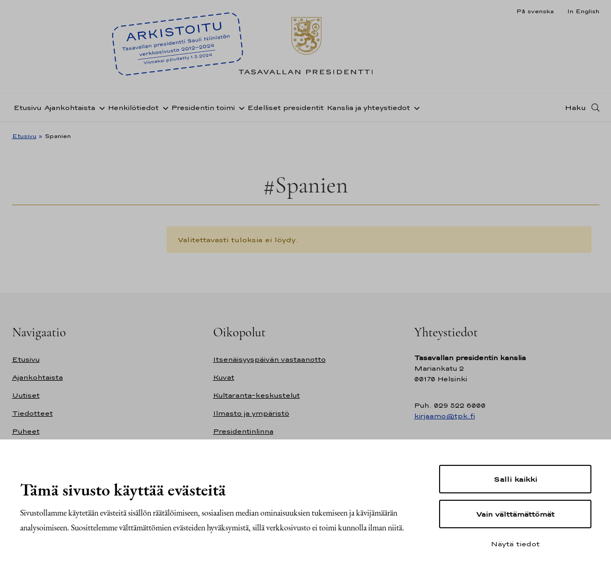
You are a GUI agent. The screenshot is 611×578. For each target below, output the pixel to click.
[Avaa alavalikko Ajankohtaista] (100, 107)
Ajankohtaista (69, 107)
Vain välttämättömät (515, 514)
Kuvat (223, 377)
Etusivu (27, 107)
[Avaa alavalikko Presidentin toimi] (239, 107)
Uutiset (26, 395)
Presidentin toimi (203, 107)
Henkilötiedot (133, 107)
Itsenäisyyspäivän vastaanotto (269, 359)
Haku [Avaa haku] (575, 107)
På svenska (535, 11)
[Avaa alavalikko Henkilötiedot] (163, 107)
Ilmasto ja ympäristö (251, 413)
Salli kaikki (515, 479)
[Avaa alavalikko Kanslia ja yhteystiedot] (415, 107)
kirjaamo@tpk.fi (444, 415)
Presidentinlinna (243, 431)
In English (583, 11)
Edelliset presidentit (286, 107)
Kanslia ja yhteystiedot (368, 107)
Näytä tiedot (515, 543)
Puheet (26, 431)
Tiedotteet (32, 413)
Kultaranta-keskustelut (256, 395)
